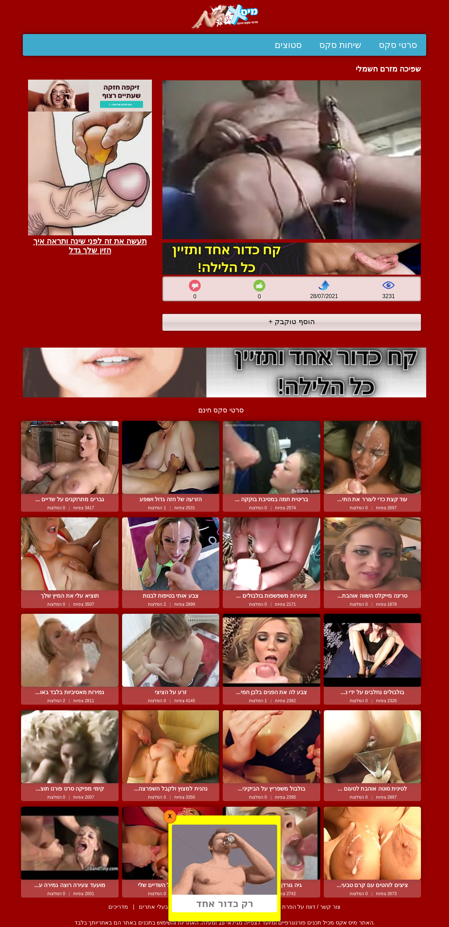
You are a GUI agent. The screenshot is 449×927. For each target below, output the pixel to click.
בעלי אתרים (153, 907)
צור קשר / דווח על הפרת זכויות (303, 907)
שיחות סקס (340, 45)
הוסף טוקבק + (291, 321)
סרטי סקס (398, 45)
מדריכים (118, 907)
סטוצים (288, 45)
